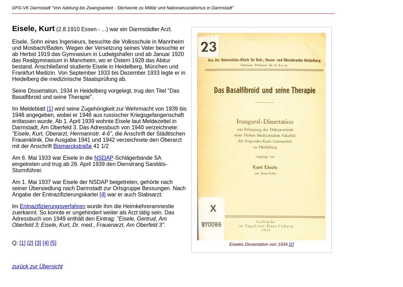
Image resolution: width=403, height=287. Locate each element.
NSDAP (103, 158)
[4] (103, 194)
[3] (38, 243)
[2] (291, 244)
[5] (53, 243)
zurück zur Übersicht (37, 266)
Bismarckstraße (72, 146)
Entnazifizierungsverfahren (52, 206)
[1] (50, 109)
